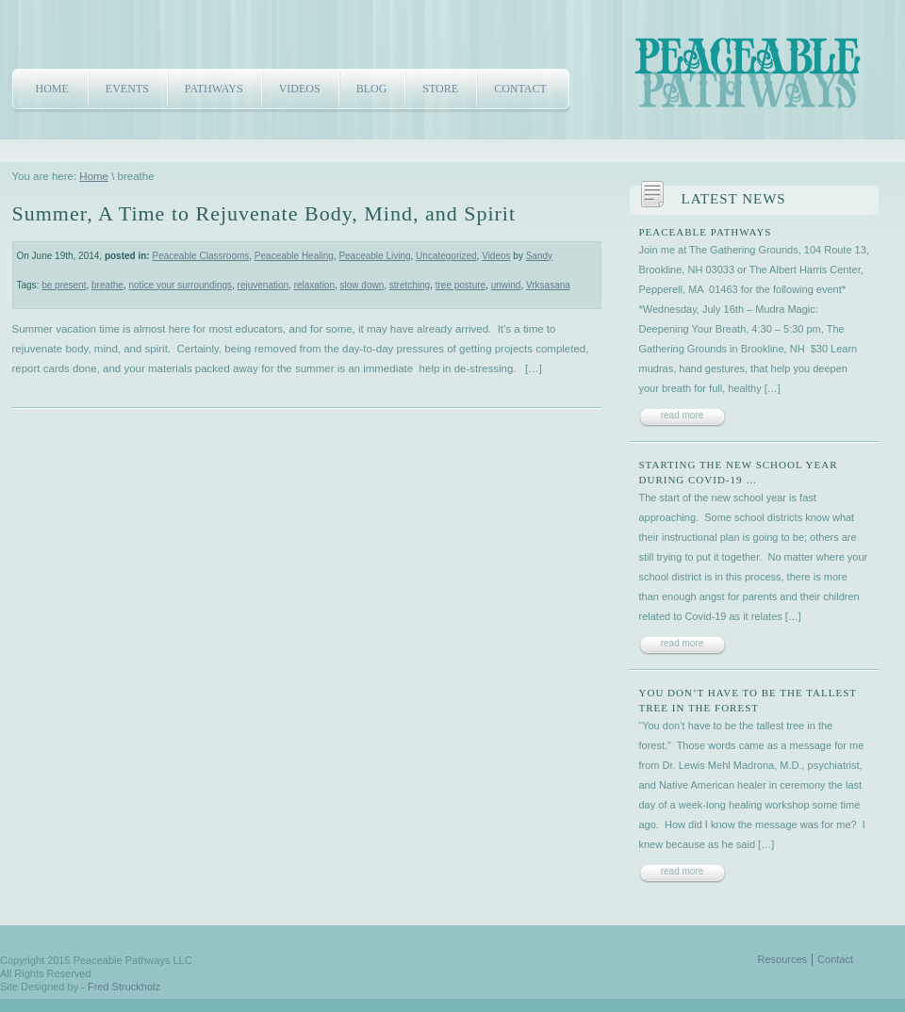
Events (127, 88)
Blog (371, 88)
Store (440, 88)
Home (52, 88)
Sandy (539, 256)
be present (63, 285)
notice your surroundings (181, 285)
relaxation (314, 285)
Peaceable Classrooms (200, 256)
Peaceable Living (374, 256)
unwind (506, 285)
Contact (520, 88)
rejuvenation (263, 285)
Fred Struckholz (124, 986)
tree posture (460, 285)
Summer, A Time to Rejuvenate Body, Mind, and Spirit (264, 213)
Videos (300, 88)
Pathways (214, 88)
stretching (409, 285)
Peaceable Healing (294, 256)
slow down (362, 285)
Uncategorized (446, 256)
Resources (783, 959)
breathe (107, 285)
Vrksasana (548, 285)
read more (682, 415)
